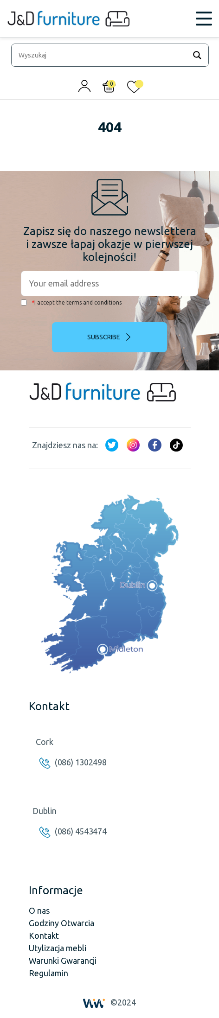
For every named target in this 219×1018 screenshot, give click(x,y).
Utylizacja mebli (57, 948)
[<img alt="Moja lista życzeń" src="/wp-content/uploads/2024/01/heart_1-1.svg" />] (134, 88)
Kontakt (44, 935)
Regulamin (48, 973)
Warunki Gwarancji (63, 960)
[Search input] (101, 55)
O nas (39, 910)
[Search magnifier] (197, 55)
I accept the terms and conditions (71, 302)
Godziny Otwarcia (61, 923)
